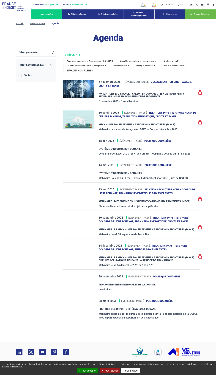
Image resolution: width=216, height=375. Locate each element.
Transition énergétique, (139, 116)
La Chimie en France (77, 14)
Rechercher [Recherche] (171, 14)
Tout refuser (109, 370)
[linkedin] (191, 5)
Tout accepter (88, 370)
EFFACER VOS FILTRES (80, 70)
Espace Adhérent (201, 14)
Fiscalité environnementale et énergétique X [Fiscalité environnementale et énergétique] (86, 66)
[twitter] (196, 5)
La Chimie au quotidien (108, 14)
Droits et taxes (109, 85)
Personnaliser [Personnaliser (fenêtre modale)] (131, 370)
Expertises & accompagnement (139, 14)
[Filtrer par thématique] (36, 65)
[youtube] (202, 5)
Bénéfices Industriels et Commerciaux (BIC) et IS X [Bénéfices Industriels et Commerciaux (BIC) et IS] (90, 61)
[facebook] (213, 5)
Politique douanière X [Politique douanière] (145, 66)
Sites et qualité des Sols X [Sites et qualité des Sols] (174, 66)
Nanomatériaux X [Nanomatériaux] (121, 66)
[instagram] (208, 5)
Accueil (20, 23)
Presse (181, 5)
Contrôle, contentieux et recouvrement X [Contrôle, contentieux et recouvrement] (138, 61)
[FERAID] (154, 5)
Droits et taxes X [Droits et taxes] (171, 61)
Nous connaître (46, 14)
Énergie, (140, 249)
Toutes (28, 75)
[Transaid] (143, 5)
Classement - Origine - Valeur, (171, 81)
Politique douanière (157, 140)
